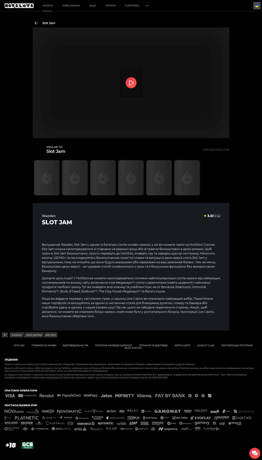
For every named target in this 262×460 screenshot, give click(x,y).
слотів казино (186, 278)
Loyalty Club (205, 345)
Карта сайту (182, 345)
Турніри (110, 5)
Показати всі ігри (216, 149)
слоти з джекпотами (151, 282)
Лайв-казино (71, 5)
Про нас (19, 345)
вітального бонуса (165, 312)
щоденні (184, 282)
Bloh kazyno (133, 348)
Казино (48, 5)
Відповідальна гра (75, 345)
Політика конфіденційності (113, 345)
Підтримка (132, 5)
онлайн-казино (138, 244)
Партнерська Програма (237, 345)
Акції (92, 5)
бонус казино (105, 312)
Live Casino (135, 298)
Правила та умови (44, 345)
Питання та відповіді (153, 345)
